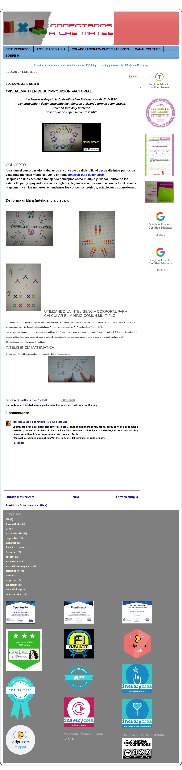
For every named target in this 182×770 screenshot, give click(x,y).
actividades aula (58, 405)
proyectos (11, 580)
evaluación (11, 542)
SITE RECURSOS (18, 49)
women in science (15, 594)
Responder (18, 442)
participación (12, 570)
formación (11, 552)
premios (10, 575)
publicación (11, 584)
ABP (8, 519)
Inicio (75, 496)
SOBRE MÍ (13, 55)
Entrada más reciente (20, 496)
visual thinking (89, 405)
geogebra (11, 556)
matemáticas (74, 405)
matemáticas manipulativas (20, 566)
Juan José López (21, 421)
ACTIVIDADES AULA (51, 49)
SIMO (8, 528)
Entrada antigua (127, 496)
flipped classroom (15, 547)
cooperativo (12, 538)
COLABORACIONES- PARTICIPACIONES (100, 49)
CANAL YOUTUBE (147, 49)
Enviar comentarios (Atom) (33, 505)
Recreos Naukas (14, 524)
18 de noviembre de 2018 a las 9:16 (48, 421)
